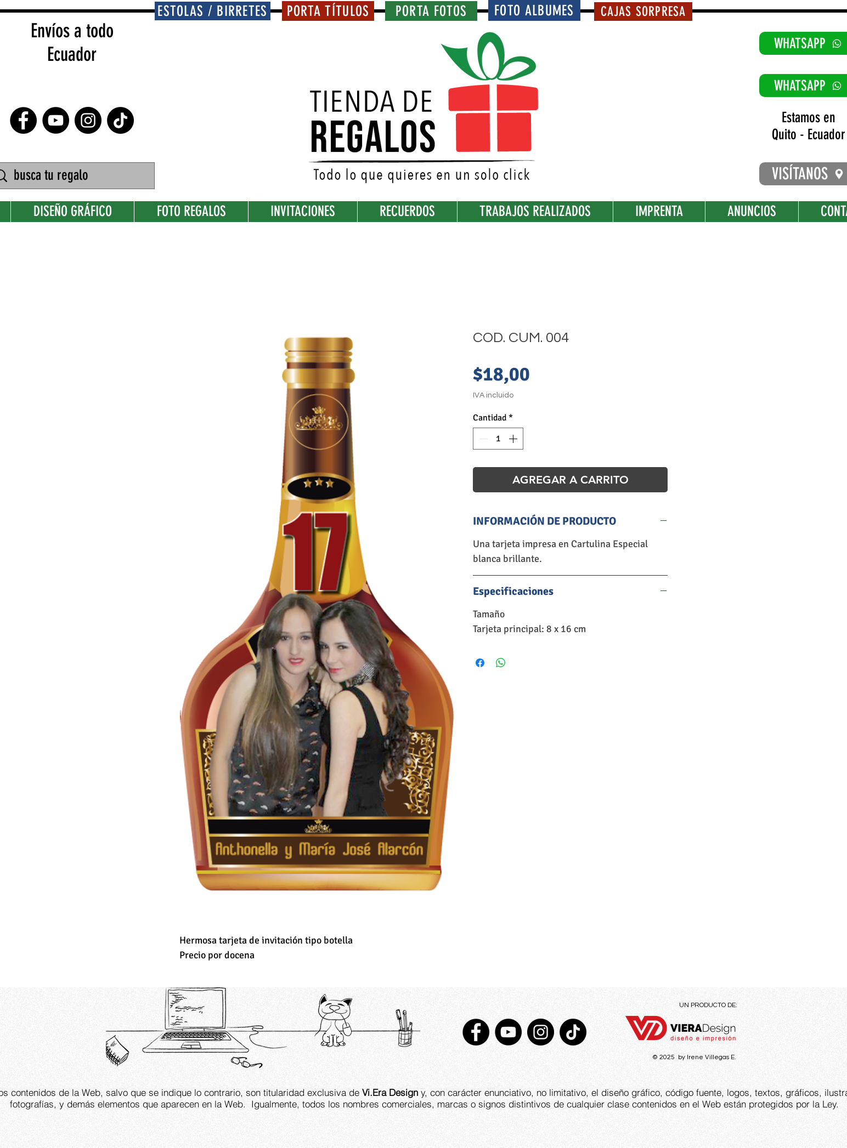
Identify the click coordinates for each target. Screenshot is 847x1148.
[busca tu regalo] (72, 176)
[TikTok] (120, 120)
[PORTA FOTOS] (431, 11)
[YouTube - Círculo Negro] (55, 120)
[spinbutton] (498, 438)
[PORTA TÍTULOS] (328, 11)
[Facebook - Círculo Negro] (23, 120)
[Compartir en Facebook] (480, 662)
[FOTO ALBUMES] (534, 10)
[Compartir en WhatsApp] (500, 662)
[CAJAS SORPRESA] (643, 11)
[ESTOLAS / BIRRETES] (212, 11)
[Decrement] (482, 438)
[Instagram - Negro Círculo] (88, 120)
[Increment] (514, 438)
